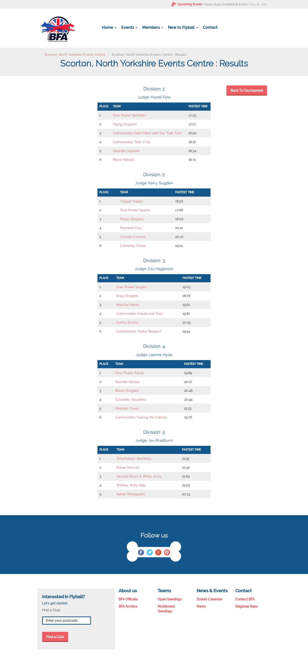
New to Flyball (183, 27)
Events (129, 27)
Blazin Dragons (127, 390)
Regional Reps (246, 606)
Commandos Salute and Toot (139, 313)
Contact (210, 27)
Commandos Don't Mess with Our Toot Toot (147, 133)
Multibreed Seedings (166, 608)
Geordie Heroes (127, 382)
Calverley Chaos (133, 245)
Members (152, 27)
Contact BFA (245, 599)
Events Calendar (209, 599)
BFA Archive (128, 606)
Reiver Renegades (130, 494)
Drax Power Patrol (129, 373)
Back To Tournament (247, 90)
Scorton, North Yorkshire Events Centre (75, 54)
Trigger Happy (131, 201)
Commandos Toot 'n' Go (131, 142)
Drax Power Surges (131, 287)
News (201, 606)
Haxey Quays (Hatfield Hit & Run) (226, 4)
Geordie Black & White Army (138, 476)
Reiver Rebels (123, 160)
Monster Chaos (127, 408)
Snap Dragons (127, 296)
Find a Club (55, 637)
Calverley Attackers (130, 399)
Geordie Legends (126, 151)
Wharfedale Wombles (133, 458)
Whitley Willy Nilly (131, 485)
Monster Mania (127, 305)
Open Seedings (170, 599)
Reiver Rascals (127, 467)
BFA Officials (128, 599)
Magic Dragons (132, 219)
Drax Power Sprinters (129, 115)
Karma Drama (127, 322)
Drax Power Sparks (135, 210)
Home (109, 27)
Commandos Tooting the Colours (141, 417)
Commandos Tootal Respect (138, 331)
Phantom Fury (131, 228)
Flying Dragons (125, 124)
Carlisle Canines (132, 237)
